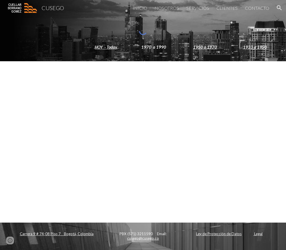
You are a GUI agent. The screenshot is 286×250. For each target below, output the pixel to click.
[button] (279, 8)
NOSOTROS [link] (166, 8)
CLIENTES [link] (227, 8)
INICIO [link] (140, 8)
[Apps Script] (143, 142)
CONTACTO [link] (257, 8)
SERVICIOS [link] (197, 8)
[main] (143, 47)
